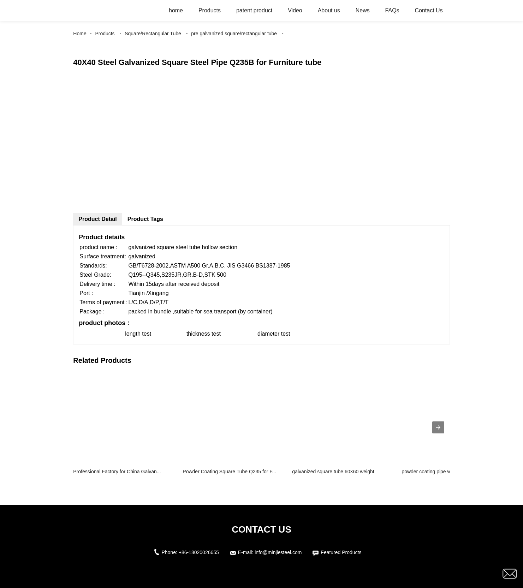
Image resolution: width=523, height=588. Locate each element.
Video (295, 10)
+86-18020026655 (199, 552)
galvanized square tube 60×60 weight (333, 471)
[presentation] (438, 427)
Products (209, 10)
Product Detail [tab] (97, 219)
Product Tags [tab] (145, 219)
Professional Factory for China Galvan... (117, 471)
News (363, 10)
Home (79, 33)
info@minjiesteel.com (278, 552)
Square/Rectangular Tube (153, 33)
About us (329, 10)
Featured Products (341, 552)
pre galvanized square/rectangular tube (234, 33)
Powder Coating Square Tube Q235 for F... (229, 471)
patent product (254, 10)
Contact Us (429, 10)
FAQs (392, 10)
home (176, 10)
